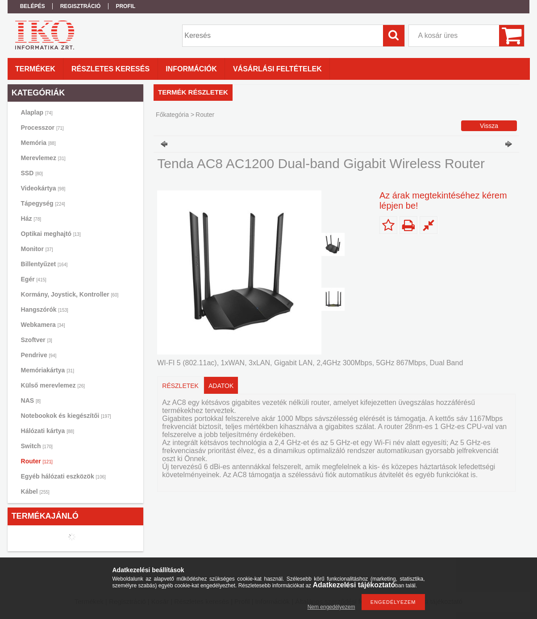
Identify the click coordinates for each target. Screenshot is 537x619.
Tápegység (43, 203)
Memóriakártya (47, 370)
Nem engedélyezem (331, 607)
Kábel (35, 491)
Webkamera (43, 324)
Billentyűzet (44, 264)
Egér (33, 279)
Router (37, 461)
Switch (37, 446)
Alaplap (37, 112)
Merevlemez (43, 157)
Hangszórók (44, 309)
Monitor (37, 248)
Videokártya (43, 188)
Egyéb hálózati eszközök (63, 476)
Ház (31, 218)
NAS (31, 400)
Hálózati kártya (47, 430)
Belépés (32, 6)
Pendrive (39, 355)
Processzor (42, 127)
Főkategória (172, 114)
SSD (32, 173)
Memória (38, 142)
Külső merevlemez (53, 385)
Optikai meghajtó (51, 233)
